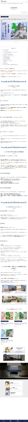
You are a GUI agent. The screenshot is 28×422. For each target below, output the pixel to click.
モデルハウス (17, 421)
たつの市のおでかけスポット (7, 59)
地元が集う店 (6, 63)
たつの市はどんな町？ (6, 49)
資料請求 (10, 421)
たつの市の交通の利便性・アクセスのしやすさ (10, 52)
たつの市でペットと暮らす (7, 53)
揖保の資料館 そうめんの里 (8, 60)
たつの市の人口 (6, 50)
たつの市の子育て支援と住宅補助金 (8, 54)
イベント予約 (3, 421)
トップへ (24, 421)
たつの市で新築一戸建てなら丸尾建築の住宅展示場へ (10, 64)
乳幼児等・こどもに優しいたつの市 (9, 55)
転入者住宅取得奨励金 (7, 58)
